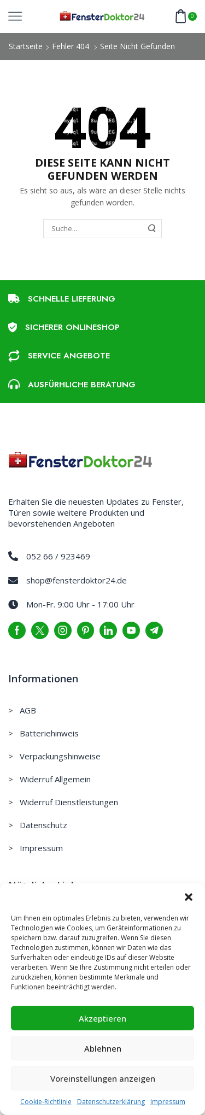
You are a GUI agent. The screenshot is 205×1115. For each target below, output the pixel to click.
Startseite (26, 46)
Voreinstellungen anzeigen (102, 1078)
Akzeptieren (102, 1018)
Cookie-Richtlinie (46, 1101)
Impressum (167, 1101)
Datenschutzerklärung (111, 1101)
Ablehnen (102, 1048)
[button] (188, 897)
